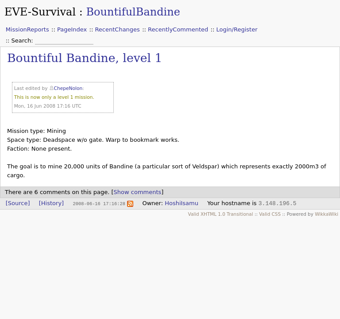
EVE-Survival (40, 12)
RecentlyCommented (178, 29)
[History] (51, 203)
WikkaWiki (326, 214)
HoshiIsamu (181, 203)
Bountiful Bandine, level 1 (84, 58)
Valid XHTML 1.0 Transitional (220, 214)
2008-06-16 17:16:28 (99, 203)
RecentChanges (117, 29)
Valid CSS (270, 214)
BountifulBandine (133, 12)
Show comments (138, 192)
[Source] (18, 203)
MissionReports (27, 29)
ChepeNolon (68, 88)
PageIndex (72, 29)
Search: (23, 40)
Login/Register (237, 29)
